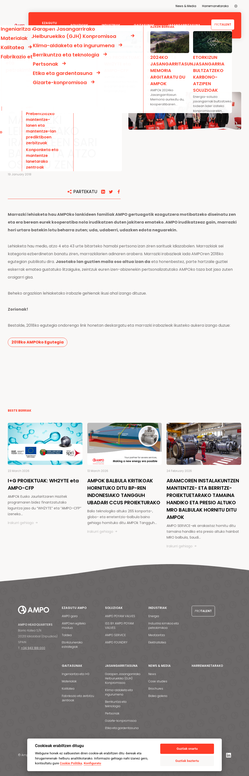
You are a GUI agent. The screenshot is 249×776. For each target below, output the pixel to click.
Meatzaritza (156, 635)
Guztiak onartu (187, 748)
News (152, 674)
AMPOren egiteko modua (74, 625)
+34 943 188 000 (33, 648)
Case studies (157, 681)
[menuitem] (235, 6)
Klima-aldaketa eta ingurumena (119, 692)
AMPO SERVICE (115, 635)
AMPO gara (70, 616)
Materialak (69, 681)
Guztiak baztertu (187, 761)
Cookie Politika (71, 763)
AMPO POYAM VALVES (120, 616)
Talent (222, 24)
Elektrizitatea (157, 642)
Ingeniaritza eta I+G (75, 674)
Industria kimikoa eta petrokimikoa (163, 625)
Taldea (67, 635)
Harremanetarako (215, 6)
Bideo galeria (157, 696)
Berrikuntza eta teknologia (115, 704)
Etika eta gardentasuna (122, 728)
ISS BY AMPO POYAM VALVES (119, 625)
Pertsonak (112, 713)
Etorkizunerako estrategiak (72, 644)
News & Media (186, 6)
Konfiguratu (92, 763)
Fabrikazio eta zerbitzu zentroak (78, 698)
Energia (153, 616)
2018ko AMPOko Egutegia (37, 342)
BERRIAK (29, 57)
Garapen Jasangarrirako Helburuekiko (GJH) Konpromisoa (123, 678)
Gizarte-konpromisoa (120, 721)
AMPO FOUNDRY (116, 642)
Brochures (155, 688)
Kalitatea (68, 688)
